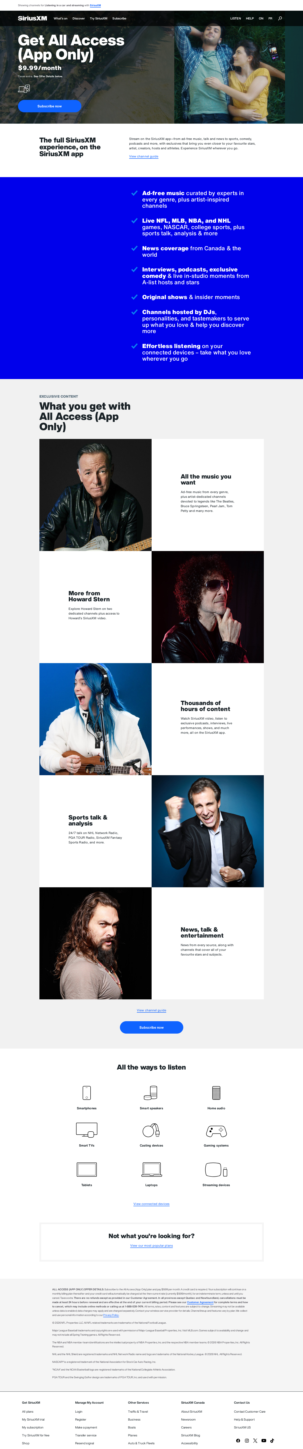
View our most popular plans (151, 1245)
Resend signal (84, 1443)
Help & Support (244, 1419)
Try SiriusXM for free (35, 1435)
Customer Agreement (200, 1302)
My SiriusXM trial (33, 1419)
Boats (132, 1427)
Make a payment (86, 1427)
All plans (27, 1411)
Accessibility (189, 1443)
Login (79, 1411)
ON (261, 18)
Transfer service (86, 1435)
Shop (25, 1443)
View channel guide (143, 156)
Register (81, 1419)
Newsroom (188, 1419)
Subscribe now (49, 106)
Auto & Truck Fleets (141, 1443)
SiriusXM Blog (190, 1435)
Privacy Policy (111, 1315)
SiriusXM (95, 5)
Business (134, 1419)
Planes (132, 1435)
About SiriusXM (191, 1411)
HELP (250, 18)
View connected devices (151, 1204)
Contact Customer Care (250, 1411)
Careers (186, 1427)
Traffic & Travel (138, 1411)
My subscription (32, 1427)
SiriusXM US (242, 1427)
